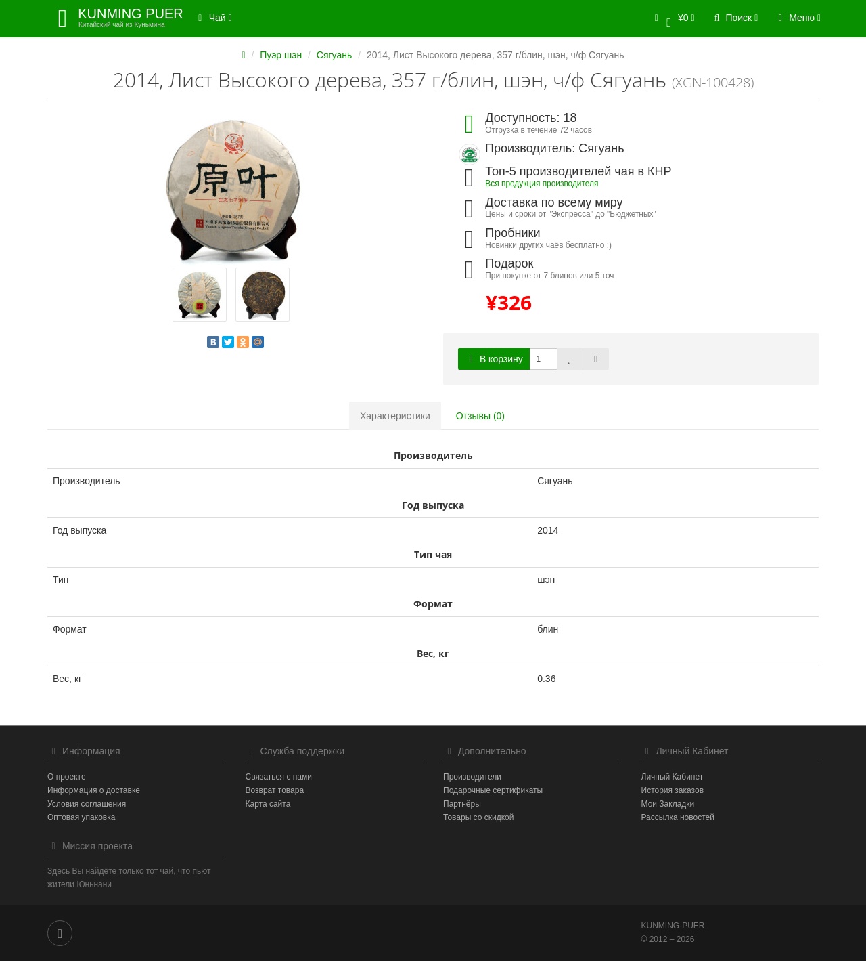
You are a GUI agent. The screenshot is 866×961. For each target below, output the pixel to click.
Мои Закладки (668, 804)
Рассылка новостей (677, 817)
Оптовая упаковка (81, 817)
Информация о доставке (93, 790)
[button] (672, 18)
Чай (213, 17)
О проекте (66, 777)
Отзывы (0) (480, 415)
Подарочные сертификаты (493, 790)
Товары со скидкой (478, 817)
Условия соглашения (86, 804)
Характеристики (395, 415)
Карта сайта (268, 804)
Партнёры (462, 804)
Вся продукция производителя (541, 183)
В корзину (494, 359)
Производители (472, 777)
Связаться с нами (279, 777)
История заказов (672, 790)
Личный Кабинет (672, 777)
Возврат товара (275, 790)
